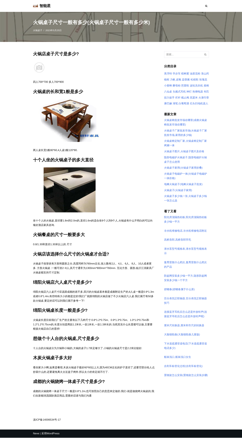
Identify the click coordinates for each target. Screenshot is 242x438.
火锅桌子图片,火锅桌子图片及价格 (184, 151)
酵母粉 (177, 85)
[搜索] (206, 6)
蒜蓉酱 (186, 79)
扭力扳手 (169, 97)
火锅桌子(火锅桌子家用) (178, 190)
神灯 (189, 91)
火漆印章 (203, 97)
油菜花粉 (195, 73)
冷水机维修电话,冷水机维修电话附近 (185, 231)
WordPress (53, 433)
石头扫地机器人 (199, 103)
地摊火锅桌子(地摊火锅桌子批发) (183, 184)
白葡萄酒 (184, 103)
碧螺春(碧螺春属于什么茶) (179, 289)
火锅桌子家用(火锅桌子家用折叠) (183, 168)
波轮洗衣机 (196, 85)
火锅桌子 (37, 30)
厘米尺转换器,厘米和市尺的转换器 (184, 325)
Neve (36, 433)
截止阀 (185, 97)
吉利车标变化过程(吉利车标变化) (183, 366)
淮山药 (205, 73)
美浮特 (168, 73)
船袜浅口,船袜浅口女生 (177, 357)
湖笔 (175, 103)
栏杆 (178, 97)
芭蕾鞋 (185, 85)
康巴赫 (168, 103)
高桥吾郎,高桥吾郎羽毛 (177, 240)
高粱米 (194, 97)
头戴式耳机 (179, 91)
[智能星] (42, 6)
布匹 (206, 91)
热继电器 (197, 91)
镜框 (166, 79)
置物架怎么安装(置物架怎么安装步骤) (186, 375)
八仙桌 (168, 91)
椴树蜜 (185, 73)
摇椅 (206, 85)
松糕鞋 (194, 79)
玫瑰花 (203, 79)
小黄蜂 (168, 85)
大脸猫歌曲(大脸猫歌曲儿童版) (182, 335)
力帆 (172, 79)
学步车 (177, 73)
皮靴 (178, 79)
